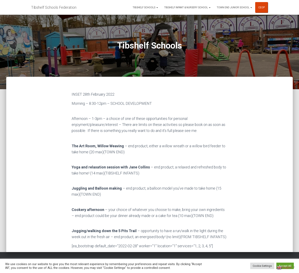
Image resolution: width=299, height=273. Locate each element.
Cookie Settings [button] (262, 265)
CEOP (261, 7)
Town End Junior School (234, 7)
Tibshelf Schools (145, 7)
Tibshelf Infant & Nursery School (187, 7)
